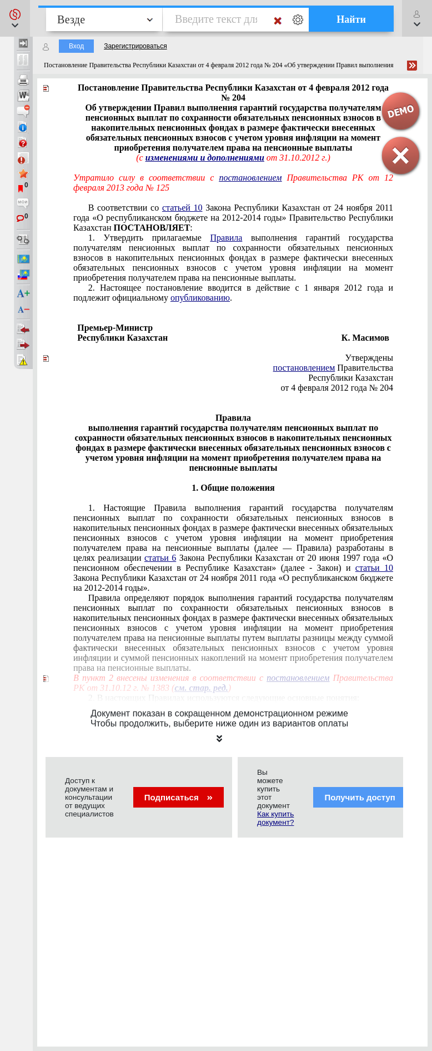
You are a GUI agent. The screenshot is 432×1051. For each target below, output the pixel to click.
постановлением (304, 367)
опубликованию (200, 297)
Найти (351, 19)
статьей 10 (182, 207)
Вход (76, 46)
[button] (15, 18)
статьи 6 (160, 557)
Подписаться (178, 797)
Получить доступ (366, 797)
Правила (226, 237)
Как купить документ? (275, 818)
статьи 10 (374, 567)
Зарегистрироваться (135, 46)
